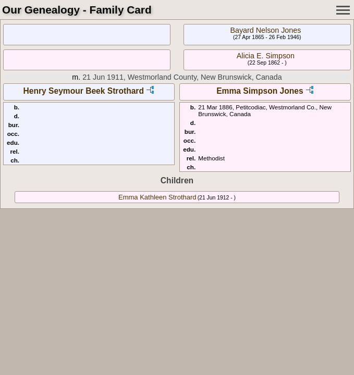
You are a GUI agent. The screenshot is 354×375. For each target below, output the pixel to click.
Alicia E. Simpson (266, 56)
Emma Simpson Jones (259, 90)
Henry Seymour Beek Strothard (83, 90)
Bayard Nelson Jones (265, 30)
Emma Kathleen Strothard (157, 197)
